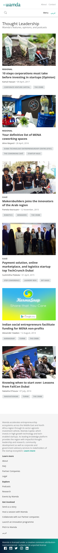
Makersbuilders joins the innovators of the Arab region (27, 203)
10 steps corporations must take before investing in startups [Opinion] (28, 75)
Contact (52, 4)
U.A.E (4, 197)
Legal (4, 476)
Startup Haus (34, 153)
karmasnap (9, 338)
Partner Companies (11, 471)
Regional (7, 69)
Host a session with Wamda (15, 511)
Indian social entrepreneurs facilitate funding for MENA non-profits (28, 326)
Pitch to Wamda (9, 527)
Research (6, 491)
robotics (8, 215)
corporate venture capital (17, 87)
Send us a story (9, 506)
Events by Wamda (10, 496)
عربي (53, 13)
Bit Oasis (45, 280)
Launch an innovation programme (18, 522)
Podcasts (6, 486)
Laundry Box (30, 280)
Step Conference (12, 280)
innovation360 (11, 396)
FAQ (4, 466)
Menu (45, 12)
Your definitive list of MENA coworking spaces (21, 137)
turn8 (22, 338)
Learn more (29, 450)
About (44, 4)
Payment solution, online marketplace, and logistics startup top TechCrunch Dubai (26, 266)
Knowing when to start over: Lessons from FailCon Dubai (28, 384)
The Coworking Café (13, 153)
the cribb (39, 87)
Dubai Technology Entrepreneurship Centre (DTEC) (28, 148)
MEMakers (22, 215)
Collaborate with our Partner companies (20, 517)
